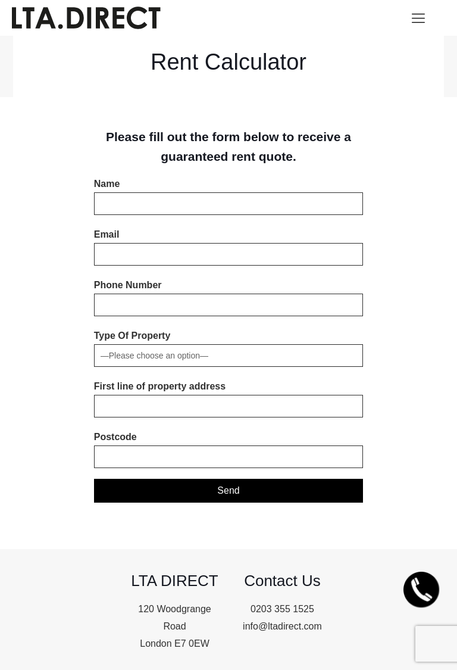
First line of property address (229, 399)
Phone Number (229, 298)
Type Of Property (229, 349)
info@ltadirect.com (282, 626)
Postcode (229, 450)
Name (229, 197)
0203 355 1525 (282, 609)
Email (229, 247)
